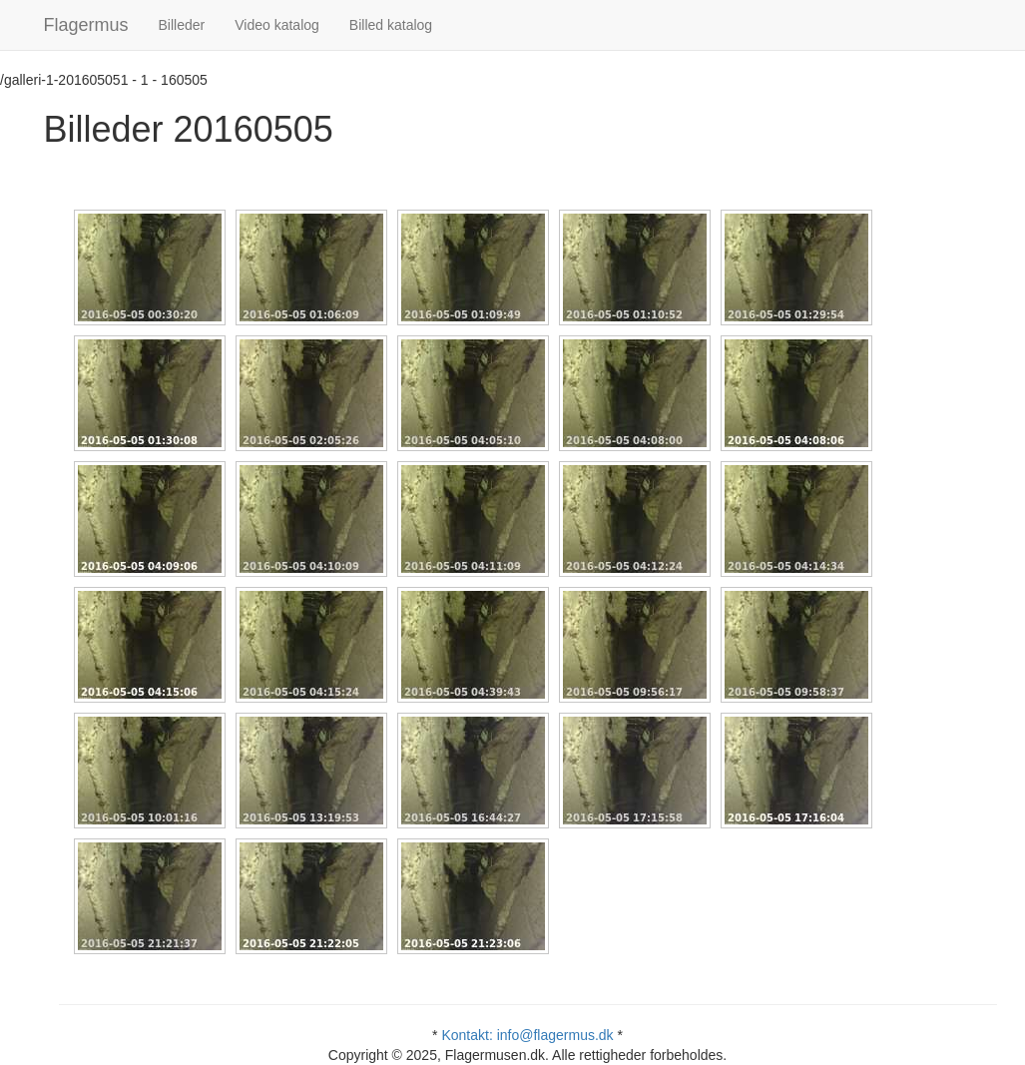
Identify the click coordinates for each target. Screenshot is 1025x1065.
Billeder (182, 25)
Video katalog (277, 25)
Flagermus (86, 25)
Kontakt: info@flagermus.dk (527, 1035)
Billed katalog (390, 25)
